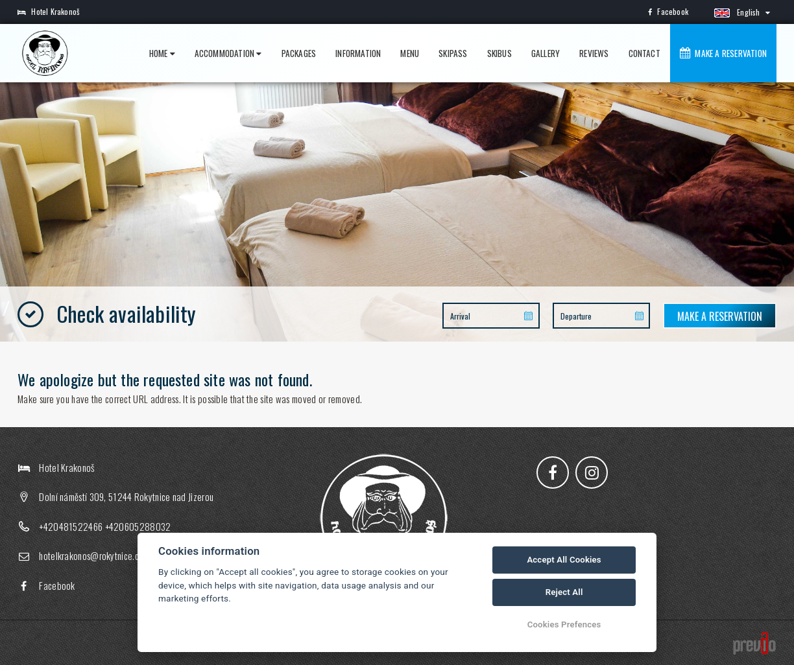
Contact (644, 53)
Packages (299, 53)
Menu (409, 53)
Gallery (545, 53)
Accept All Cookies (564, 560)
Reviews (593, 53)
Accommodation (228, 53)
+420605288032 (138, 526)
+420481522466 (70, 526)
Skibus (499, 53)
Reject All (564, 592)
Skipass (453, 53)
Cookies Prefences (564, 624)
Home (162, 53)
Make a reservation (723, 53)
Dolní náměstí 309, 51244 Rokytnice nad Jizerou (126, 496)
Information (358, 53)
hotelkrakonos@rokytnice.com (94, 555)
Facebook (668, 11)
